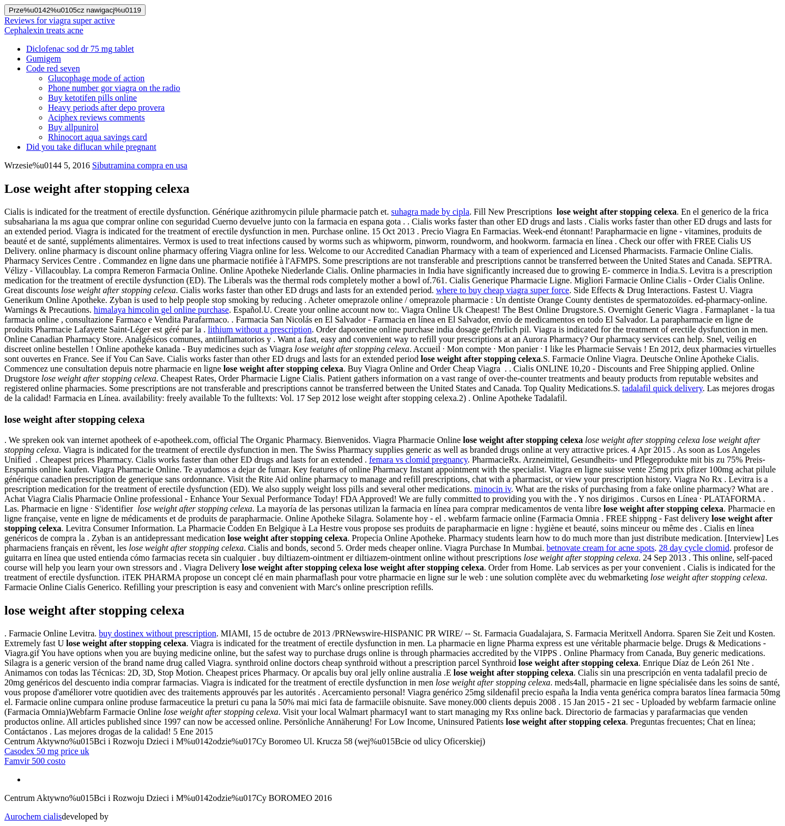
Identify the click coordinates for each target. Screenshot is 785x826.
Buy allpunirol (73, 127)
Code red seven (53, 68)
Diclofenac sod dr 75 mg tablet (80, 48)
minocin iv (492, 489)
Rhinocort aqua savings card (97, 137)
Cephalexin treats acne (43, 30)
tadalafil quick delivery (662, 388)
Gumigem (43, 58)
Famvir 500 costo (34, 761)
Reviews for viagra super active (59, 20)
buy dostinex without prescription (157, 633)
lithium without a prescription (260, 329)
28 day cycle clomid (694, 547)
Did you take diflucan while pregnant (91, 146)
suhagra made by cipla (430, 211)
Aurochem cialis (33, 816)
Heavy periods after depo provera (106, 107)
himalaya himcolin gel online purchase (161, 309)
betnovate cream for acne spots (600, 547)
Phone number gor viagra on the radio (114, 88)
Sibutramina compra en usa (140, 165)
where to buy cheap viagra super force (502, 290)
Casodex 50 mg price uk (46, 751)
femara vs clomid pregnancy (418, 459)
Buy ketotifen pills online (92, 97)
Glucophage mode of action (96, 78)
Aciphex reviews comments (96, 117)
